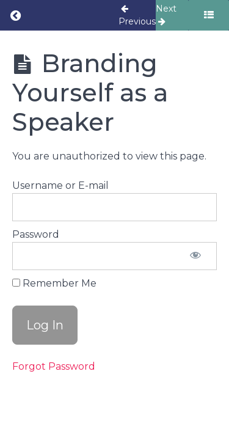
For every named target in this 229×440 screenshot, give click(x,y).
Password (35, 234)
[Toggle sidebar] (208, 15)
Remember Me (54, 283)
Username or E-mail (60, 185)
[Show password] (195, 256)
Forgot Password (53, 366)
